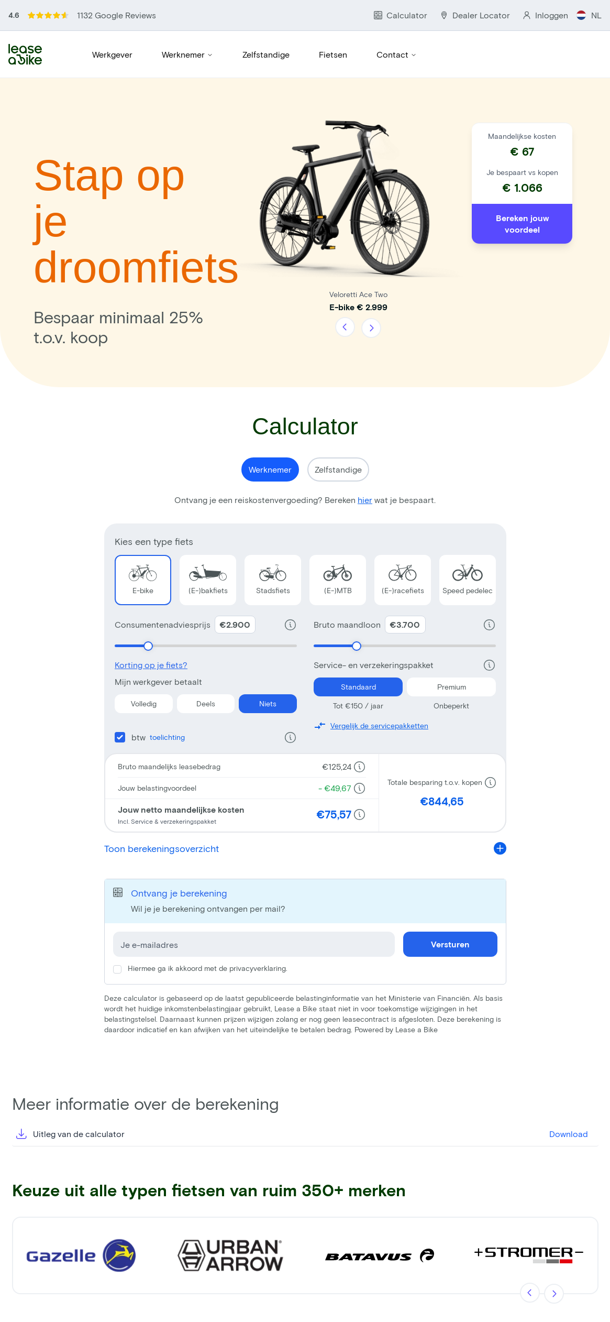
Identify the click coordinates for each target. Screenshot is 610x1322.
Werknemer (187, 54)
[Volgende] (370, 327)
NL (589, 15)
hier (365, 500)
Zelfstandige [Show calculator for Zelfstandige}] (338, 469)
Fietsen (333, 54)
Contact (396, 54)
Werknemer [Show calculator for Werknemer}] (270, 469)
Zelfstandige (266, 54)
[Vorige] (345, 327)
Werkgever (112, 54)
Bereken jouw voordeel (522, 223)
